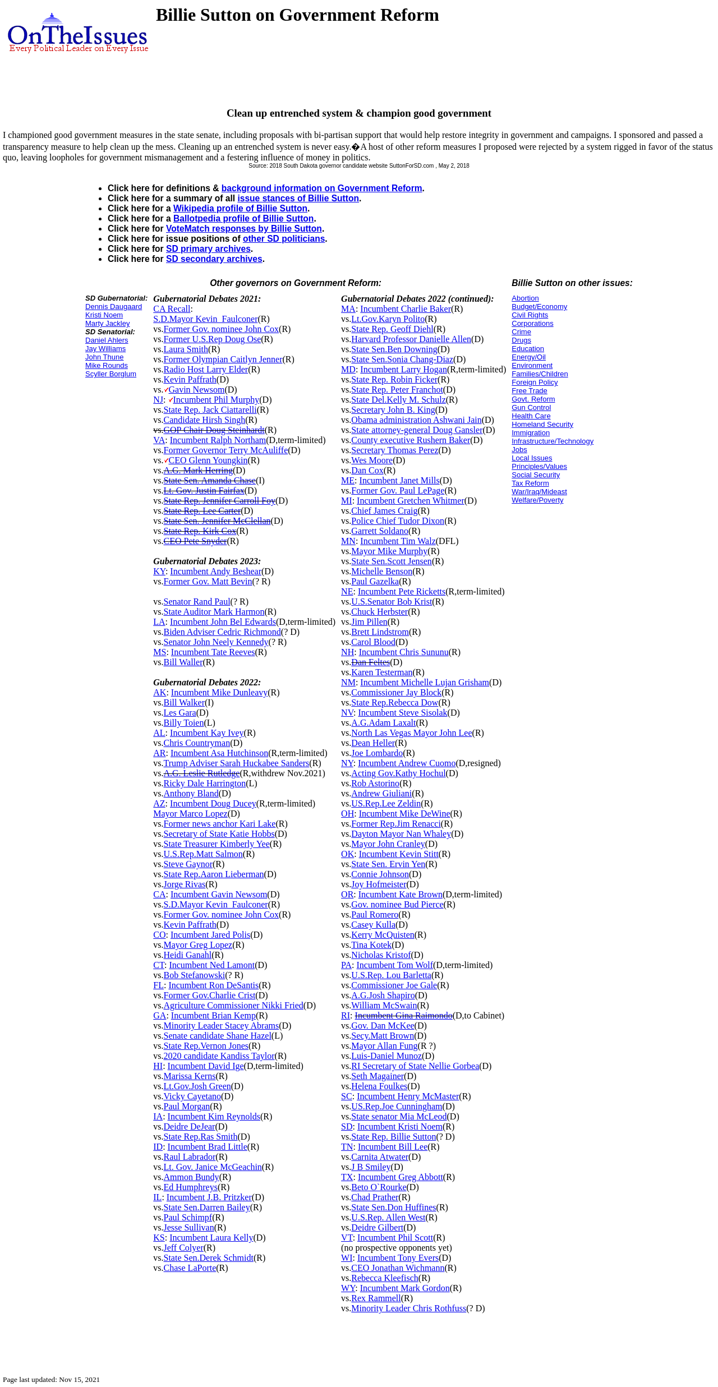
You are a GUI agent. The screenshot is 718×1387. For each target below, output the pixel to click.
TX (347, 1177)
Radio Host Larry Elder (206, 369)
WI (346, 1257)
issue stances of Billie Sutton (298, 198)
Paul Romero (374, 914)
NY (347, 763)
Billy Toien (184, 722)
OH (347, 813)
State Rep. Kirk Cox (200, 531)
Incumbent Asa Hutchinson (219, 753)
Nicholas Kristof (381, 955)
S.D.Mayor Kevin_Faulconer (205, 319)
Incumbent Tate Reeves (213, 652)
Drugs (521, 340)
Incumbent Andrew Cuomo (406, 763)
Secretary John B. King (393, 409)
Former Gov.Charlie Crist (210, 995)
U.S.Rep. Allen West (388, 1217)
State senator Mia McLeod (399, 1116)
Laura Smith (186, 349)
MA (348, 309)
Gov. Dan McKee (382, 1025)
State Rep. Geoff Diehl (392, 329)
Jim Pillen (369, 621)
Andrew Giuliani (381, 793)
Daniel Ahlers (106, 340)
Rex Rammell (376, 1298)
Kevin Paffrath (190, 379)
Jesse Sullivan (189, 1227)
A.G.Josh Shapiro (383, 995)
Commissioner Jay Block (396, 692)
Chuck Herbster (379, 611)
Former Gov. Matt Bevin (208, 581)
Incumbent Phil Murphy (216, 399)
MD (348, 369)
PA (346, 965)
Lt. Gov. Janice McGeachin (213, 1167)
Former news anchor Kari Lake (220, 823)
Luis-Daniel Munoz (386, 1056)
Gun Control (531, 407)
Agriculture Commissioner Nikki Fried (233, 1005)
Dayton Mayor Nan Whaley (401, 833)
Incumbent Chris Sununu (404, 652)
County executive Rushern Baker (410, 440)
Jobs (519, 449)
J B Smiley (370, 1167)
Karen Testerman (381, 672)
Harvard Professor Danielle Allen (411, 339)
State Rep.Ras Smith (201, 1136)
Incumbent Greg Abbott (400, 1177)
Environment (532, 365)
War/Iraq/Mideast (539, 491)
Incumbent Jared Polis (210, 934)
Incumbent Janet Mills (400, 480)
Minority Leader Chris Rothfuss (408, 1308)
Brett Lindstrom (380, 632)
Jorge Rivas (185, 884)
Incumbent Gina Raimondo (404, 1015)
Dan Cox (367, 470)
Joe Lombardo (377, 753)
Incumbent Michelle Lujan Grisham (424, 682)
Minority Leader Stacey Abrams (221, 1025)
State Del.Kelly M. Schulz (398, 399)
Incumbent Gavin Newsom (219, 894)
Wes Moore (372, 460)
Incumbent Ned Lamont (212, 965)
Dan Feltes (370, 662)
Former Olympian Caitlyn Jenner (223, 359)
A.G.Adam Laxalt (383, 722)
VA (159, 440)
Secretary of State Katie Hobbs (219, 833)
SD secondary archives (214, 259)
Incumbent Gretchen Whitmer (410, 500)
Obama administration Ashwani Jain (416, 420)
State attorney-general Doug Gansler (416, 430)
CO (159, 934)
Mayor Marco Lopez (190, 813)
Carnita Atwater (379, 1157)
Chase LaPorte (190, 1268)
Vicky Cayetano (193, 1096)
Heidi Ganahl (188, 955)
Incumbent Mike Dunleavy (219, 692)
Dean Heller (373, 743)
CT (158, 965)
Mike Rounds (106, 365)
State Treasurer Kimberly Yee (217, 844)
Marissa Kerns (190, 1076)
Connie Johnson (380, 874)
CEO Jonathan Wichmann (397, 1268)
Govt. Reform (533, 399)
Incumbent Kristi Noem (400, 1126)
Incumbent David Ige (206, 1066)
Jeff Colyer (184, 1247)
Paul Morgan (187, 1106)
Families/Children (540, 374)
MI (346, 500)
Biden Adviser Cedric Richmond (222, 632)
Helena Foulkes (379, 1086)
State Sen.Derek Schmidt (209, 1257)
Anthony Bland (191, 793)
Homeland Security (542, 424)
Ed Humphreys (191, 1187)
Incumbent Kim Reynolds (214, 1116)
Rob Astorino (375, 783)
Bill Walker (184, 702)
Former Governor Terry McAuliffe (226, 450)
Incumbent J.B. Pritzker (209, 1197)
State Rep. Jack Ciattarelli (210, 409)
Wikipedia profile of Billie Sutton (240, 208)
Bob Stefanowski (194, 975)
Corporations (532, 323)
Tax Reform (530, 483)
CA (159, 894)
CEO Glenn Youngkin (208, 460)
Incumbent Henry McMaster (408, 1096)
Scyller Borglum (110, 374)
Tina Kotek (371, 945)
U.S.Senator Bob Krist (391, 601)
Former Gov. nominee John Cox (221, 329)
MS (159, 652)
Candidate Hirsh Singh (205, 420)
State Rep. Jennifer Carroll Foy (220, 500)
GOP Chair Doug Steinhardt (214, 430)
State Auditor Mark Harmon (214, 611)
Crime (521, 332)
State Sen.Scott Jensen (391, 561)
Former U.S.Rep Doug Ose (212, 339)
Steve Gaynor (188, 864)
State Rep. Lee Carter (202, 510)
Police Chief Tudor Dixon (397, 521)
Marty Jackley (107, 323)
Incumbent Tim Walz (397, 541)
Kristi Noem (104, 315)
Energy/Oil (529, 357)
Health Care (531, 416)
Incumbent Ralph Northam (218, 440)
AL (159, 733)
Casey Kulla (373, 924)
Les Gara (180, 712)
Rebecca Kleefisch (384, 1278)
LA (159, 621)
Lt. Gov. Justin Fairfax (204, 490)
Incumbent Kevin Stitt (399, 854)
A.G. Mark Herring (198, 470)
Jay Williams (105, 348)
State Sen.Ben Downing (394, 349)
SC (346, 1096)
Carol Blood (373, 642)
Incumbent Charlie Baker (405, 309)
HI (158, 1066)
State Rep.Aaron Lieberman (214, 874)
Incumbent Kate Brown (400, 894)
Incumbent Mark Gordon (405, 1288)
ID (158, 1146)
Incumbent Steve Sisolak (402, 712)
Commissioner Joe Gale (394, 985)
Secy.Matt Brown (382, 1035)
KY (159, 571)
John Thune (104, 357)
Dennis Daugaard (113, 306)
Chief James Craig (384, 510)
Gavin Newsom (197, 389)
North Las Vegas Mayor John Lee (411, 733)
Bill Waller (183, 662)
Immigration (531, 432)
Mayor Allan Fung (384, 1045)
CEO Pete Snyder (195, 541)
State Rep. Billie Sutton (393, 1136)
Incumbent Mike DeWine (404, 813)
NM (348, 682)
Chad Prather (374, 1197)
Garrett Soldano (379, 531)
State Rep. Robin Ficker (394, 379)
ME (348, 480)
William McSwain (384, 1005)
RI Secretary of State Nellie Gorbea (415, 1066)
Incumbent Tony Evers (398, 1257)
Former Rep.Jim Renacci (396, 823)
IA (158, 1116)
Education (528, 348)
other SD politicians (284, 238)
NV (347, 712)
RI (345, 1015)
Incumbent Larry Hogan (403, 369)
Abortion (525, 298)
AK (159, 692)
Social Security (536, 475)
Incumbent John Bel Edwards (223, 621)
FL (158, 985)
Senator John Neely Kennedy (216, 642)
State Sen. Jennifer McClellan (217, 521)
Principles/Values (539, 466)
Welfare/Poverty (537, 500)
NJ (158, 399)
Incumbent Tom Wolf (395, 965)
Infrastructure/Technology (552, 441)
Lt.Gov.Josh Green (197, 1086)
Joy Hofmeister (378, 884)
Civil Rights (530, 315)
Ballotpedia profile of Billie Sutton (243, 218)
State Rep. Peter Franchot (397, 389)
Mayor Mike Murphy (389, 551)
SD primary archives (208, 249)
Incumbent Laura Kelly (211, 1237)
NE (347, 591)
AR (159, 753)
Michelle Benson (381, 571)
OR (347, 894)
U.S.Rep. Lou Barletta (391, 975)
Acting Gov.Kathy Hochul (398, 773)
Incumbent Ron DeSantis (213, 985)
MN (348, 541)
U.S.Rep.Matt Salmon (203, 854)
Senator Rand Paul (197, 601)
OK (347, 854)
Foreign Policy (535, 382)
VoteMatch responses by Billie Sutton (244, 228)
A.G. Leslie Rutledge (202, 773)
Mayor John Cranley (388, 844)
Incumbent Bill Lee (392, 1146)
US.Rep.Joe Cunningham (396, 1106)
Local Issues (532, 458)
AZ (159, 803)
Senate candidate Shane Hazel (217, 1035)
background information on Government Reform (322, 188)
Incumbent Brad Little (207, 1146)
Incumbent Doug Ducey (213, 803)
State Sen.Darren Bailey (207, 1207)
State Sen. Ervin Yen (388, 864)
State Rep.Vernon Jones (206, 1045)
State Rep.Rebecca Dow (394, 702)
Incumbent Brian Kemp (213, 1015)
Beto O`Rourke (378, 1187)
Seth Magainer (377, 1076)
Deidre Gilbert (377, 1227)
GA (159, 1015)
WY (348, 1288)
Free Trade (529, 390)
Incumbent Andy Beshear (215, 571)
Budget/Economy (539, 306)
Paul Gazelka (375, 581)
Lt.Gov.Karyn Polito (388, 319)
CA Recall (171, 309)
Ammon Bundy (191, 1177)
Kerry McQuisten (382, 934)
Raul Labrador (190, 1157)
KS (158, 1237)
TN (347, 1146)
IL (157, 1197)
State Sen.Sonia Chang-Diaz (402, 359)
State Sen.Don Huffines (393, 1207)
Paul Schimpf (188, 1217)
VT (347, 1237)
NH (347, 652)
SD (346, 1126)
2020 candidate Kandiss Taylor (219, 1056)
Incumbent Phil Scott (395, 1237)
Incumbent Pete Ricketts (401, 591)
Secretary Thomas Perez (394, 450)
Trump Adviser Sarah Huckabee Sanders (237, 763)
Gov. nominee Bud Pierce (397, 904)
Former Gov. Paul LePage (397, 490)
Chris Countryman (197, 743)
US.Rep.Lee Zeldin (386, 803)
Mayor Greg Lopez (198, 945)
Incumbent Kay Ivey (207, 733)
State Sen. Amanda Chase (210, 480)
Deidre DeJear (189, 1126)
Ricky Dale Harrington (205, 783)
